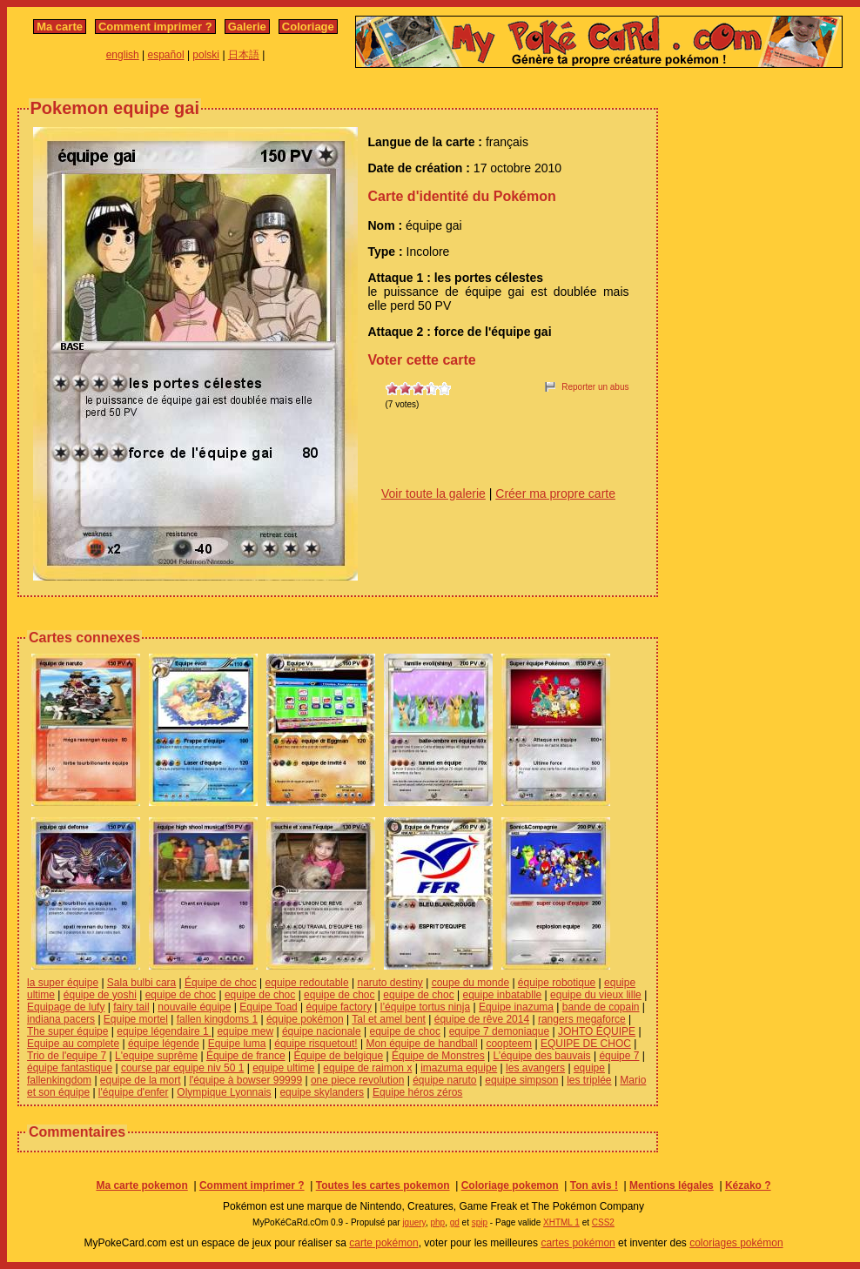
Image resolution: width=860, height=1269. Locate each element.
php (437, 1222)
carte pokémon (383, 1243)
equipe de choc (180, 995)
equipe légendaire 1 (164, 1031)
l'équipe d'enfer (133, 1092)
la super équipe (62, 983)
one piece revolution (357, 1080)
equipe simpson (521, 1080)
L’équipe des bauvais (542, 1056)
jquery (414, 1222)
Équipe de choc (221, 983)
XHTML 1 (561, 1222)
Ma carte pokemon (141, 1185)
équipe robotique (556, 983)
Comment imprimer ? (155, 26)
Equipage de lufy (65, 1007)
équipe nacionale (321, 1031)
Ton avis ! (594, 1185)
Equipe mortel (136, 1019)
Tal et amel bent (389, 1019)
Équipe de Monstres (438, 1056)
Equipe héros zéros (417, 1092)
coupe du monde (470, 983)
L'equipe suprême (156, 1056)
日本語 (243, 55)
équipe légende (163, 1043)
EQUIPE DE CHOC (586, 1043)
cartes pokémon (578, 1243)
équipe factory (339, 1007)
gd (455, 1222)
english (122, 55)
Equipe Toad (268, 1007)
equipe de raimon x (367, 1068)
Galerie (247, 26)
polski (205, 55)
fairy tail (131, 1007)
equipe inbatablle (502, 995)
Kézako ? (748, 1185)
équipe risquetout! (315, 1043)
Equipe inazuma (516, 1007)
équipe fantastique (69, 1068)
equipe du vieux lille (596, 995)
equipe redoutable (307, 983)
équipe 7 (619, 1056)
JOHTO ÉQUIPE (596, 1031)
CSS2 (603, 1222)
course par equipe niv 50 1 (182, 1068)
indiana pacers (61, 1019)
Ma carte (60, 26)
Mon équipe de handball (421, 1043)
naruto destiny (389, 983)
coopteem (509, 1043)
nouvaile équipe (194, 1007)
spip (479, 1222)
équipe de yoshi (100, 995)
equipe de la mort (140, 1080)
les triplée (589, 1080)
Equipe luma (237, 1043)
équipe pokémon (305, 1019)
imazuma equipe (458, 1068)
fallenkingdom (59, 1080)
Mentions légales (671, 1185)
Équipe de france (246, 1056)
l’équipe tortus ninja (425, 1007)
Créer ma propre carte (555, 493)
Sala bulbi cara (141, 983)
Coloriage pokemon (510, 1185)
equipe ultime (283, 1068)
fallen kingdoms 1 (217, 1019)
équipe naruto (444, 1080)
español (166, 55)
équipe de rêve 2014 (481, 1019)
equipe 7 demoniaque (499, 1031)
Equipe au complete (73, 1043)
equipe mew (245, 1031)
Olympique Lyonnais (224, 1092)
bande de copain (601, 1007)
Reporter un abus (594, 387)
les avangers (535, 1068)
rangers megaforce (582, 1019)
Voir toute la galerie (433, 493)
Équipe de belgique (338, 1056)
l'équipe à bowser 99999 (245, 1080)
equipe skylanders (321, 1092)
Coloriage (308, 26)
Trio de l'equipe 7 (66, 1056)
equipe (589, 1068)
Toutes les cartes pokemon (383, 1185)
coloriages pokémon (736, 1243)
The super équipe (67, 1031)
